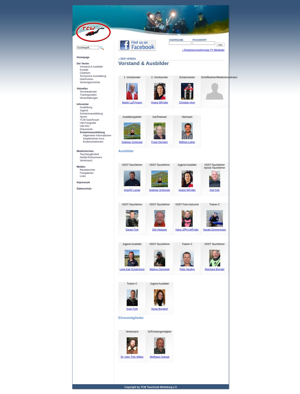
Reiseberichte (87, 169)
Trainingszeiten (88, 94)
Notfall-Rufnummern (91, 157)
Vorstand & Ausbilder (91, 66)
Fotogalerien (87, 173)
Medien (81, 166)
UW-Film (84, 126)
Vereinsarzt (86, 160)
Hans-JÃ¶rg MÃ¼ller (187, 229)
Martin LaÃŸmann (132, 102)
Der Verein (83, 63)
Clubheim (85, 73)
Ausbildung (86, 107)
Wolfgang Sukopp (160, 356)
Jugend (84, 110)
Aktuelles (82, 88)
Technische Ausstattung (93, 76)
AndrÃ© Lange (132, 190)
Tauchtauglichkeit (89, 154)
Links (83, 176)
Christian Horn (187, 102)
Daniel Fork (132, 229)
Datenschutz (84, 188)
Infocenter (83, 104)
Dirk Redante (159, 229)
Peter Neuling (187, 269)
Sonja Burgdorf (159, 308)
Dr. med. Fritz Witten (132, 356)
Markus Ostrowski (159, 269)
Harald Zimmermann (214, 229)
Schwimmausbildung (91, 113)
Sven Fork (132, 308)
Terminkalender (88, 91)
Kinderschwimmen (93, 141)
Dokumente (86, 129)
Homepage (83, 57)
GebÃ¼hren (86, 79)
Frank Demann (159, 142)
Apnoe (83, 116)
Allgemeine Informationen (97, 135)
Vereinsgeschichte (90, 82)
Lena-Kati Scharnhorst (132, 269)
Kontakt (84, 69)
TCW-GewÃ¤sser (89, 119)
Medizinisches (85, 151)
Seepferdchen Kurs (93, 138)
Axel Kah (215, 190)
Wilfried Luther (187, 142)
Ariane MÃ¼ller (159, 102)
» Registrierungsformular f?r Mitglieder (203, 50)
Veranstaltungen (89, 98)
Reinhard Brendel (214, 269)
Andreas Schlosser (132, 142)
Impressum (83, 182)
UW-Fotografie (88, 123)
